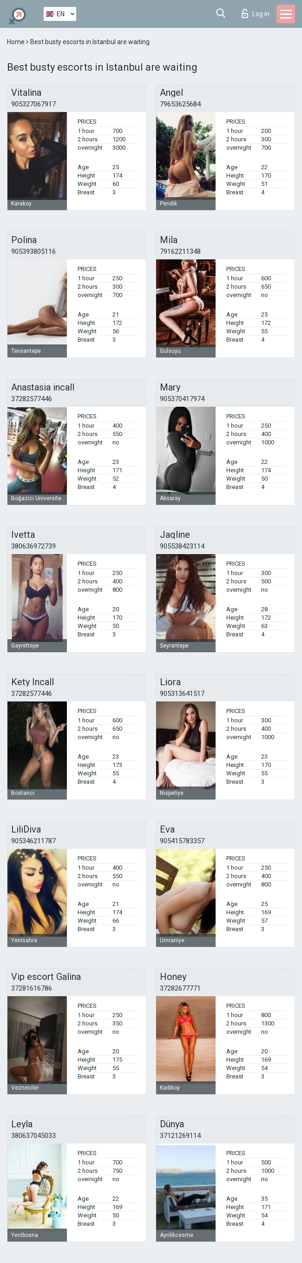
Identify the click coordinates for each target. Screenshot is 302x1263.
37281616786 (31, 988)
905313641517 (182, 693)
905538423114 (182, 546)
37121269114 (180, 1135)
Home (16, 42)
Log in (255, 13)
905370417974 (182, 399)
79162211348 (180, 251)
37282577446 (31, 399)
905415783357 (182, 841)
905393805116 (33, 251)
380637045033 (33, 1135)
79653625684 (180, 104)
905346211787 (33, 841)
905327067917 (33, 104)
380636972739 (33, 546)
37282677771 (180, 988)
